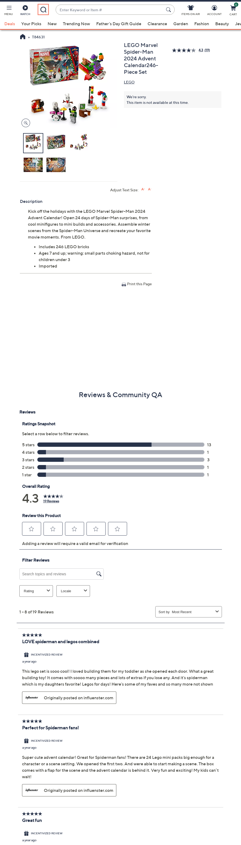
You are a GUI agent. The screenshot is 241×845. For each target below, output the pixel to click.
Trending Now (76, 23)
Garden (180, 23)
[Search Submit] (169, 9)
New (52, 23)
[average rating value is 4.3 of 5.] (188, 50)
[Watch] (25, 11)
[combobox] (110, 10)
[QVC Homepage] (22, 37)
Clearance (157, 23)
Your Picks (31, 23)
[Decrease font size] (150, 189)
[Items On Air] (190, 11)
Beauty (222, 23)
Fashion (201, 23)
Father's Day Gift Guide (118, 23)
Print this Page (139, 283)
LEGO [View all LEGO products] (129, 82)
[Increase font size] (143, 189)
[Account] (214, 11)
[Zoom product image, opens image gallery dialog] (24, 123)
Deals (9, 23)
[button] (8, 11)
